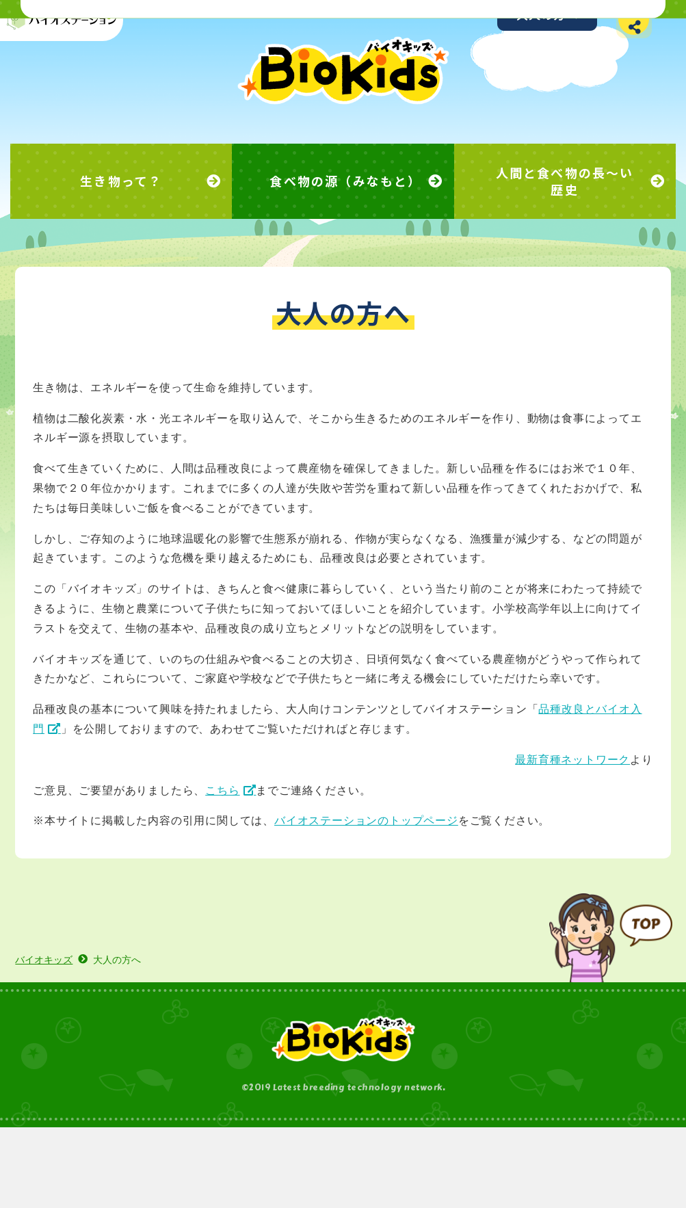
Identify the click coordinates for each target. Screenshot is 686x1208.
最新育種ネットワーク (543, 820)
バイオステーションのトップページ (395, 881)
